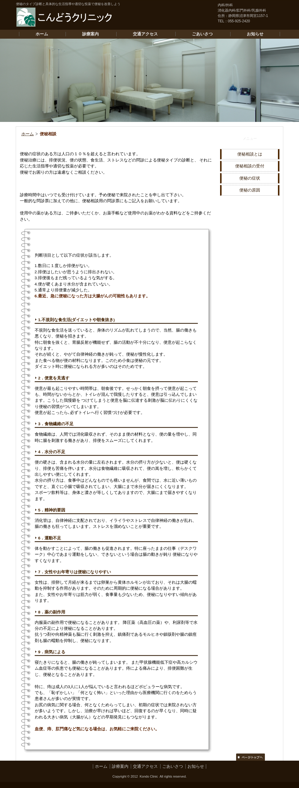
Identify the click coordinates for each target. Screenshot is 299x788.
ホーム (42, 34)
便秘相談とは (249, 154)
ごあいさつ (202, 34)
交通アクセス (145, 34)
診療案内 (90, 34)
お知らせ (255, 34)
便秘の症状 (249, 178)
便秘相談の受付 (249, 166)
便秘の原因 (249, 190)
